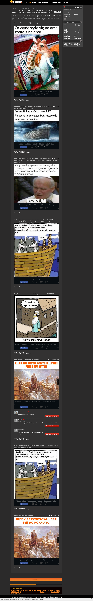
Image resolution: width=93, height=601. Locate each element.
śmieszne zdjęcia (52, 15)
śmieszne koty (55, 592)
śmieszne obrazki (42, 17)
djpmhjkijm (77, 44)
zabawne (58, 590)
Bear (66, 29)
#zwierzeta (23, 91)
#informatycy (52, 401)
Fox (23, 411)
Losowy (34, 2)
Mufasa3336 (66, 44)
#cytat (32, 204)
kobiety (12, 590)
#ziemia (40, 500)
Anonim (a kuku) (21, 429)
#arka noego (41, 143)
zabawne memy (39, 590)
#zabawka (30, 91)
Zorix (58, 515)
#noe (48, 143)
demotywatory (14, 17)
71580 (75, 12)
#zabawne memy (49, 344)
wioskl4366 (75, 45)
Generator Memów (55, 2)
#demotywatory (25, 344)
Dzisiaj (75, 38)
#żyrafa (41, 91)
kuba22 (65, 45)
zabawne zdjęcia (16, 592)
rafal (66, 30)
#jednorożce (44, 278)
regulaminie (41, 599)
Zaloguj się (16, 100)
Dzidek (70, 45)
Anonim (66, 25)
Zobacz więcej (69, 19)
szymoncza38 (76, 43)
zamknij (90, 598)
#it (28, 559)
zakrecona (67, 36)
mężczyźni (52, 590)
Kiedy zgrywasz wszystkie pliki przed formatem (26, 359)
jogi (79, 45)
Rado (66, 32)
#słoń (46, 91)
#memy (17, 344)
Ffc (68, 45)
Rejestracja (66, 3)
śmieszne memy (19, 590)
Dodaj (39, 2)
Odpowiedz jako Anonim (51, 416)
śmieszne (34, 590)
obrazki (33, 15)
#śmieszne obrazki (47, 500)
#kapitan (21, 143)
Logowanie (65, 2)
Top (28, 2)
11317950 (71, 44)
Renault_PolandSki (67, 43)
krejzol (66, 26)
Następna (34, 579)
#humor (32, 344)
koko (66, 28)
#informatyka (45, 401)
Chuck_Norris (67, 35)
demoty (42, 592)
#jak (28, 204)
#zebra (35, 91)
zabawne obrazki (28, 590)
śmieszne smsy (18, 593)
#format (33, 559)
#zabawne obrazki (27, 401)
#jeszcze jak (38, 204)
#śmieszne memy (39, 344)
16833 (75, 9)
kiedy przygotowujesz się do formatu (23, 515)
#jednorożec (28, 143)
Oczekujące (45, 2)
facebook (12, 593)
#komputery (23, 559)
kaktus (66, 31)
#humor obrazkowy (32, 500)
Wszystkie (80, 38)
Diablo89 (24, 419)
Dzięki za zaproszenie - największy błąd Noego (26, 294)
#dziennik (35, 143)
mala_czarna (67, 33)
